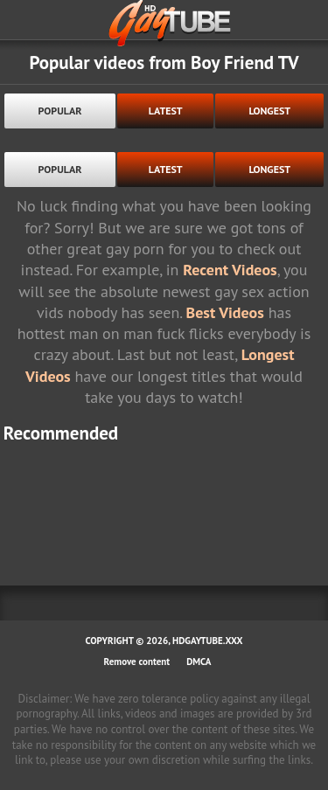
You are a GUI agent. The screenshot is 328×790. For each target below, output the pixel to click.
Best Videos (225, 312)
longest (269, 110)
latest (166, 110)
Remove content (137, 661)
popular (60, 110)
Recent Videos (229, 270)
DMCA (198, 661)
